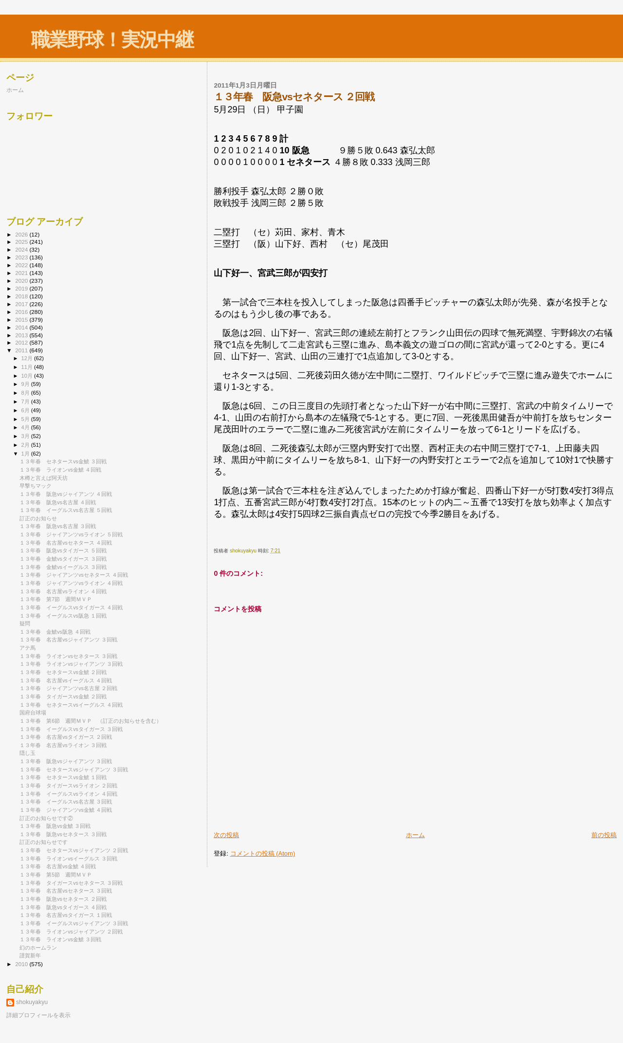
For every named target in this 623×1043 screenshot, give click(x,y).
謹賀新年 (30, 955)
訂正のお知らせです (43, 842)
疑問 (24, 623)
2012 (22, 342)
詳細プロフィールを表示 (38, 1015)
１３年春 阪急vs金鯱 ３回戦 (55, 826)
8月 (26, 393)
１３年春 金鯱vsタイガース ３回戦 (63, 559)
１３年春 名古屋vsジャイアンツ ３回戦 (68, 639)
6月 (26, 410)
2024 (22, 249)
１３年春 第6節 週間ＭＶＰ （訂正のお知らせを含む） (90, 721)
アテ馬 (27, 648)
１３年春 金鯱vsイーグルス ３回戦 (63, 567)
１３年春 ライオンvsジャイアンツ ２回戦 (71, 931)
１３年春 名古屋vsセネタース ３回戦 (65, 891)
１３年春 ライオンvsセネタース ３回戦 (68, 656)
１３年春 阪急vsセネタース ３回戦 (63, 834)
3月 (26, 436)
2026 (22, 234)
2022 (22, 265)
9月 (26, 384)
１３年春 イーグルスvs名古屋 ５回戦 (65, 510)
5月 (26, 419)
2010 (22, 964)
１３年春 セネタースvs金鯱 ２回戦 (63, 672)
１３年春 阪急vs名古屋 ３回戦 (57, 526)
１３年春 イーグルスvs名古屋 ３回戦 (65, 802)
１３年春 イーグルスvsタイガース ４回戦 (71, 607)
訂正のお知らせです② (46, 818)
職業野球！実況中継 (112, 39)
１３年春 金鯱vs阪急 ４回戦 (55, 632)
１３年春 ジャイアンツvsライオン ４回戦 (71, 583)
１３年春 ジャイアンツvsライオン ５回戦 (71, 534)
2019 (22, 288)
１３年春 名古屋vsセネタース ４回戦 (65, 543)
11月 (27, 367)
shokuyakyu (32, 1002)
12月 (27, 358)
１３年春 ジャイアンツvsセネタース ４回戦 (73, 575)
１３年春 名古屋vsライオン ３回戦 (63, 745)
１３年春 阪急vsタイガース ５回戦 (63, 550)
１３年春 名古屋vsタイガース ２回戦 (65, 737)
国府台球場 (32, 712)
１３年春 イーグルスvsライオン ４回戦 (68, 794)
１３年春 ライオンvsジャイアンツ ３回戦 (71, 664)
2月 (26, 445)
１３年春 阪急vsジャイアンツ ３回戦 (65, 761)
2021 (22, 273)
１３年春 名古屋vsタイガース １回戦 (65, 915)
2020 (22, 280)
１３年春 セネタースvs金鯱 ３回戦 (63, 461)
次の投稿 (226, 835)
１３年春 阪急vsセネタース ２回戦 (63, 899)
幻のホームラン (38, 948)
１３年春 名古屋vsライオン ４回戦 (63, 591)
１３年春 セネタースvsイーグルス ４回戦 (71, 705)
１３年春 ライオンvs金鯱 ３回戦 (60, 939)
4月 (26, 427)
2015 (22, 319)
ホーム (415, 835)
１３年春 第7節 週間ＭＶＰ (55, 599)
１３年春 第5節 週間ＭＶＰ (55, 875)
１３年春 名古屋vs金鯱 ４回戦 (57, 866)
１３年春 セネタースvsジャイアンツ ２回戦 (73, 850)
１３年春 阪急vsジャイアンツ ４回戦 (65, 494)
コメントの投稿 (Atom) (262, 853)
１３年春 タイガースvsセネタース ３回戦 (71, 883)
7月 (26, 401)
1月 (26, 454)
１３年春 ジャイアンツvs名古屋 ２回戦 (68, 688)
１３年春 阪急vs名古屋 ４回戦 (57, 502)
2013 (22, 335)
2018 (22, 296)
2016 (22, 312)
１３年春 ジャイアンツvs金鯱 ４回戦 (65, 810)
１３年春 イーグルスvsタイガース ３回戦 (71, 729)
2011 (22, 350)
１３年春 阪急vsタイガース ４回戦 (63, 907)
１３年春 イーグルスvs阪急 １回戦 (63, 616)
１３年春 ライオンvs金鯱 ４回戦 (60, 470)
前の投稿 (604, 835)
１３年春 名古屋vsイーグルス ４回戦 (65, 680)
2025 (22, 241)
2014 (22, 327)
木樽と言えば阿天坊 (43, 478)
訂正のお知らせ (38, 518)
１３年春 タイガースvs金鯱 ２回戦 (63, 696)
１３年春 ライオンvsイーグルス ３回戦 (71, 858)
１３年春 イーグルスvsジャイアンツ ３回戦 (73, 923)
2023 (22, 257)
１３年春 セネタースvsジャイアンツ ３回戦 (73, 769)
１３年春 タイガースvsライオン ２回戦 (68, 785)
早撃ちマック (35, 486)
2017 (22, 304)
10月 (27, 376)
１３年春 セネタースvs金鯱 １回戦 (63, 777)
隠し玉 (27, 753)
